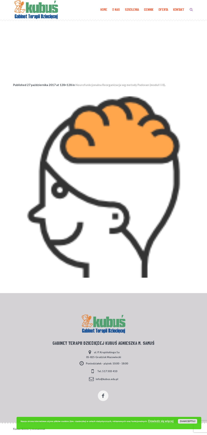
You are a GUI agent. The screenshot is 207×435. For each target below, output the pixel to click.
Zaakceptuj (187, 421)
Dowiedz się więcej (160, 421)
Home (99, 43)
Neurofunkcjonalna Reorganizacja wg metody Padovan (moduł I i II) (120, 85)
